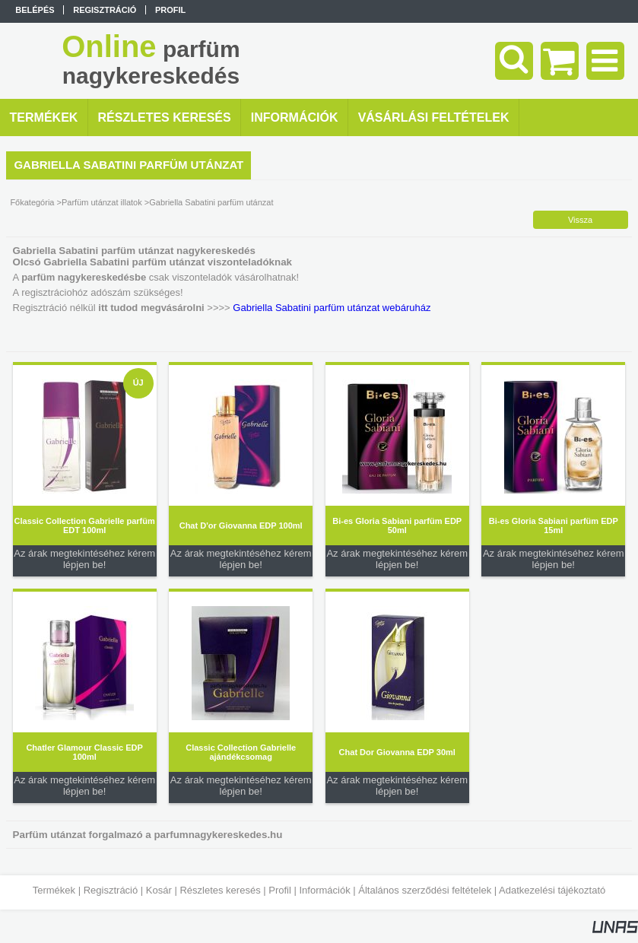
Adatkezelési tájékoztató (552, 890)
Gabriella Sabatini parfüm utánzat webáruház (331, 307)
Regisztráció (111, 890)
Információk (324, 890)
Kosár (159, 890)
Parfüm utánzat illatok (102, 202)
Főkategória (32, 202)
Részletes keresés (219, 890)
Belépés (34, 9)
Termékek (54, 890)
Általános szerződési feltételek (424, 890)
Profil (279, 890)
